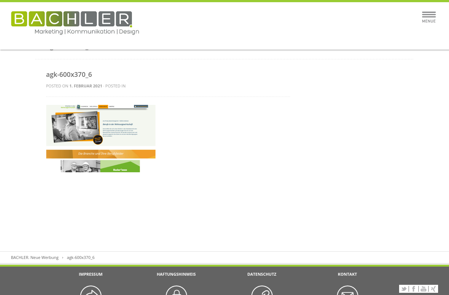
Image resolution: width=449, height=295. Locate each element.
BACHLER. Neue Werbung (35, 257)
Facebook (414, 289)
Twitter (404, 289)
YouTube (423, 289)
